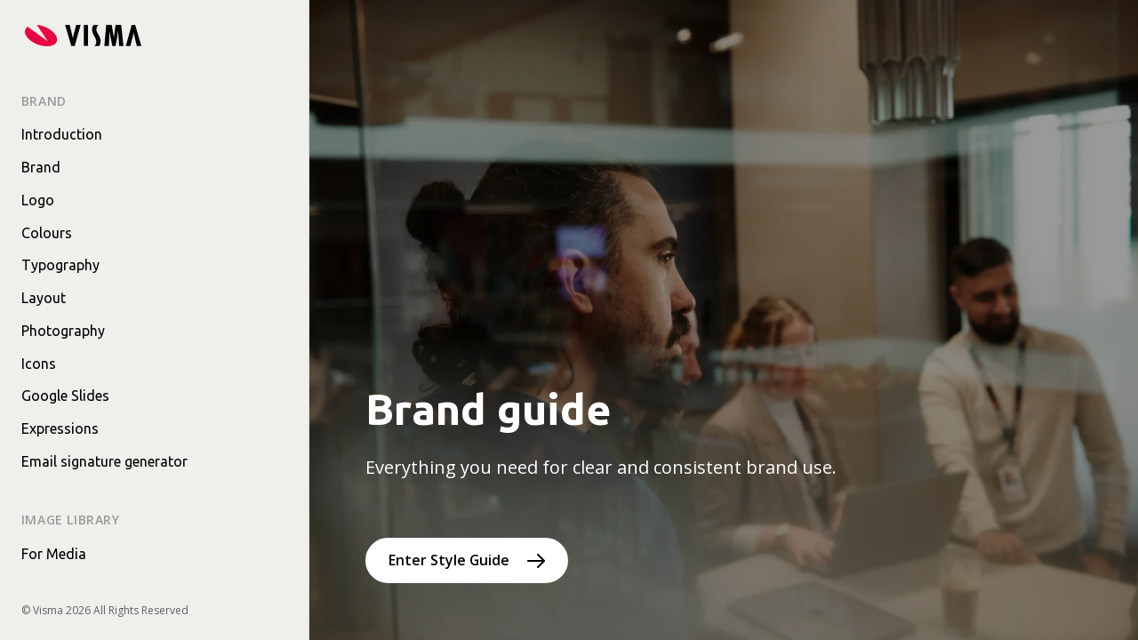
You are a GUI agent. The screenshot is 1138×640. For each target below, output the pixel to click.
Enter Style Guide (449, 560)
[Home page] (83, 35)
